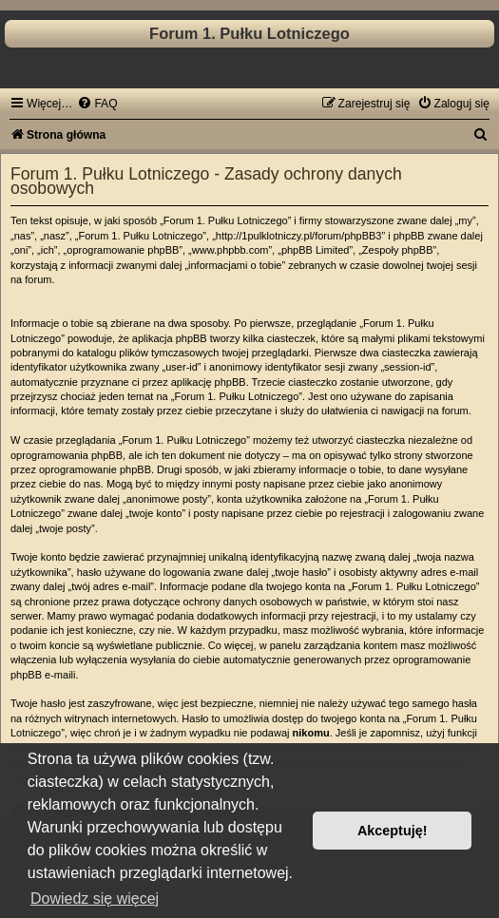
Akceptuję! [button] (392, 830)
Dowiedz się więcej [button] (94, 898)
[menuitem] (97, 103)
